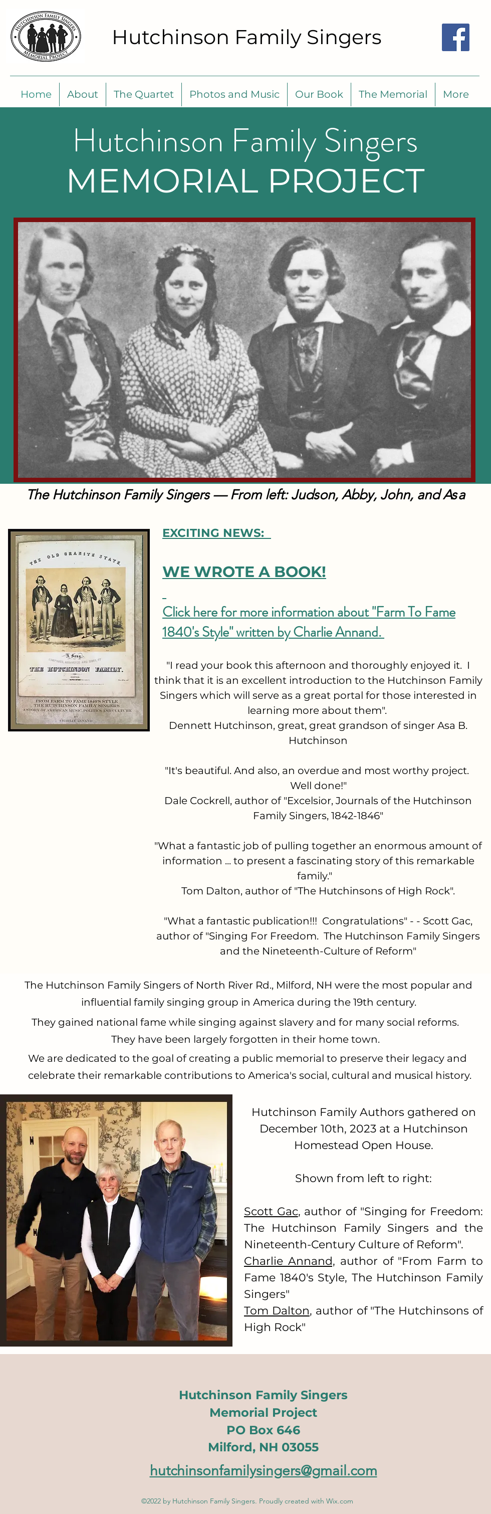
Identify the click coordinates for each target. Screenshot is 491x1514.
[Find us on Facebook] (455, 37)
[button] (143, 94)
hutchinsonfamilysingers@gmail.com (263, 1470)
